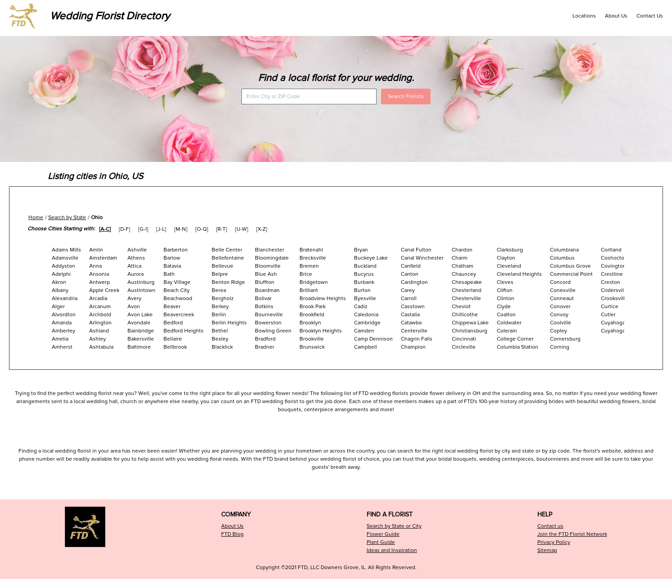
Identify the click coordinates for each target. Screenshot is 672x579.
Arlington (100, 322)
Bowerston (268, 322)
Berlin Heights (229, 322)
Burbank (364, 282)
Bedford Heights (183, 331)
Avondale (138, 322)
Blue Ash (266, 274)
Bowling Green (273, 331)
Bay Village (177, 282)
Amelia (60, 339)
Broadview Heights (323, 298)
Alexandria (64, 298)
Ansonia (99, 274)
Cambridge (367, 322)
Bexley (220, 339)
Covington (613, 266)
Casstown (413, 306)
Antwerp (99, 282)
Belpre (220, 274)
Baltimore (139, 347)
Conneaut (562, 298)
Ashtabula (101, 347)
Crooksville (614, 298)
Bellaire (172, 339)
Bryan (361, 250)
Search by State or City (394, 526)
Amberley (63, 331)
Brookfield (312, 314)
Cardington (414, 282)
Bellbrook (175, 347)
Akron (59, 282)
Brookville (312, 339)
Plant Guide (381, 542)
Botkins (264, 306)
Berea (219, 290)
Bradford (265, 339)
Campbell (365, 347)
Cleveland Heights (519, 274)
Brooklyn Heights (321, 331)
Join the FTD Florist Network (572, 534)
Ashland (99, 331)
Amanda (62, 322)
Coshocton (614, 258)
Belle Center (227, 250)
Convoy (559, 314)
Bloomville (268, 266)
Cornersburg (565, 339)
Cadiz (361, 306)
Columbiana (564, 250)
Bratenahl (311, 250)
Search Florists (406, 96)
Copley (558, 331)
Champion (413, 347)
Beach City (176, 290)
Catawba (411, 322)
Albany (60, 290)
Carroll (409, 298)
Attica (134, 266)
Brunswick (312, 347)
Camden (364, 331)
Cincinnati (464, 339)
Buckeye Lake (371, 258)
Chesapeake (467, 282)
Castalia (410, 314)
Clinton (505, 298)
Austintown (141, 290)
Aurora (135, 274)
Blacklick (222, 347)
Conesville (563, 290)
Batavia (172, 266)
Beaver (172, 306)
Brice (306, 274)
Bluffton (264, 282)
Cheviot (461, 306)
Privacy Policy (553, 542)
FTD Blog (232, 534)
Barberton (175, 250)
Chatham (462, 266)
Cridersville (614, 290)
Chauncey (464, 274)
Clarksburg (510, 250)
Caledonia (366, 314)
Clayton (506, 258)
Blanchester (269, 250)
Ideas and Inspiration (392, 550)
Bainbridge (140, 331)
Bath (169, 274)
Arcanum (100, 306)
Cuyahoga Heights (623, 331)
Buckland (365, 266)
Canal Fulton (416, 250)
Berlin (219, 314)
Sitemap (547, 550)
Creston (610, 282)
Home (35, 217)
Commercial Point (571, 274)
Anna (95, 266)
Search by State (67, 217)
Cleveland (509, 266)
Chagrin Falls (416, 339)
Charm (460, 258)
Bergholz (223, 298)
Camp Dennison (373, 339)
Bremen (309, 266)
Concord (560, 282)
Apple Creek (104, 290)
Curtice (609, 306)
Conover (560, 306)
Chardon (462, 250)
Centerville (414, 331)
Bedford (173, 322)
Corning (559, 347)
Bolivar (263, 298)
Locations (584, 16)
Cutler (608, 314)
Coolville (560, 322)
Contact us (550, 526)
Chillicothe (465, 314)
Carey (408, 290)
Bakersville (140, 339)
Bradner (264, 347)
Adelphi (61, 274)
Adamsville (65, 258)
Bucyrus (364, 274)
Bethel (220, 331)
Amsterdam (103, 258)
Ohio (97, 217)
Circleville (464, 347)
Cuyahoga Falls (619, 322)
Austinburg (140, 282)
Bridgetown (314, 282)
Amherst (62, 347)
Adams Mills (66, 250)
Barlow (171, 258)
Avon (133, 306)
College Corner (515, 339)
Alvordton (64, 314)
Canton (409, 274)
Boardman (267, 290)
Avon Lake (140, 314)
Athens (136, 258)
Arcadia (98, 298)
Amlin (96, 250)
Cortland (611, 250)
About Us (616, 16)
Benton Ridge (228, 282)
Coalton (506, 314)
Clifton (505, 290)
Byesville (365, 298)
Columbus (562, 258)
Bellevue (222, 266)
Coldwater (509, 322)
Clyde (504, 306)
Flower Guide (383, 534)
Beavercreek (178, 314)
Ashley (97, 339)
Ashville (137, 250)
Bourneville (269, 314)
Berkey (220, 306)
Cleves (505, 282)
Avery (134, 298)
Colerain (507, 331)
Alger (58, 306)
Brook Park (313, 306)
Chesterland (466, 290)
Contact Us (649, 16)
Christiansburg (469, 331)
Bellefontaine (228, 258)
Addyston (63, 266)
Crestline (612, 274)
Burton (362, 290)
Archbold (100, 314)
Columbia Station (517, 347)
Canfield (411, 266)
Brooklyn (310, 322)
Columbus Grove (570, 266)
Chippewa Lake (470, 322)
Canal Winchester (422, 258)
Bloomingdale (272, 258)
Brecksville (313, 258)
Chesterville (466, 298)
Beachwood (177, 298)
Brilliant (309, 290)
